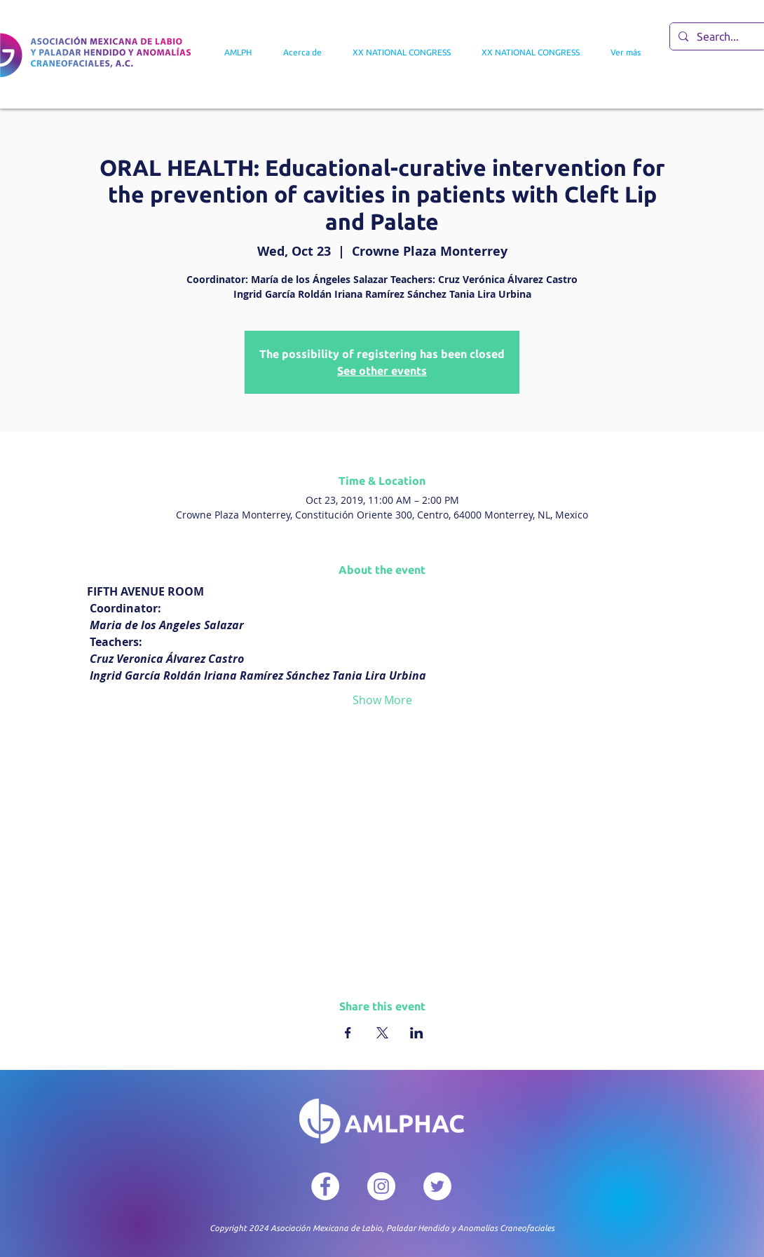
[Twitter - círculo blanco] (437, 1186)
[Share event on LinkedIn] (416, 1032)
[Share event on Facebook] (348, 1032)
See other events (382, 370)
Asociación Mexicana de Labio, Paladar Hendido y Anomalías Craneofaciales (412, 1227)
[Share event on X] (382, 1032)
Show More (382, 700)
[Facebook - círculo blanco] (325, 1186)
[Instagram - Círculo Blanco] (381, 1186)
